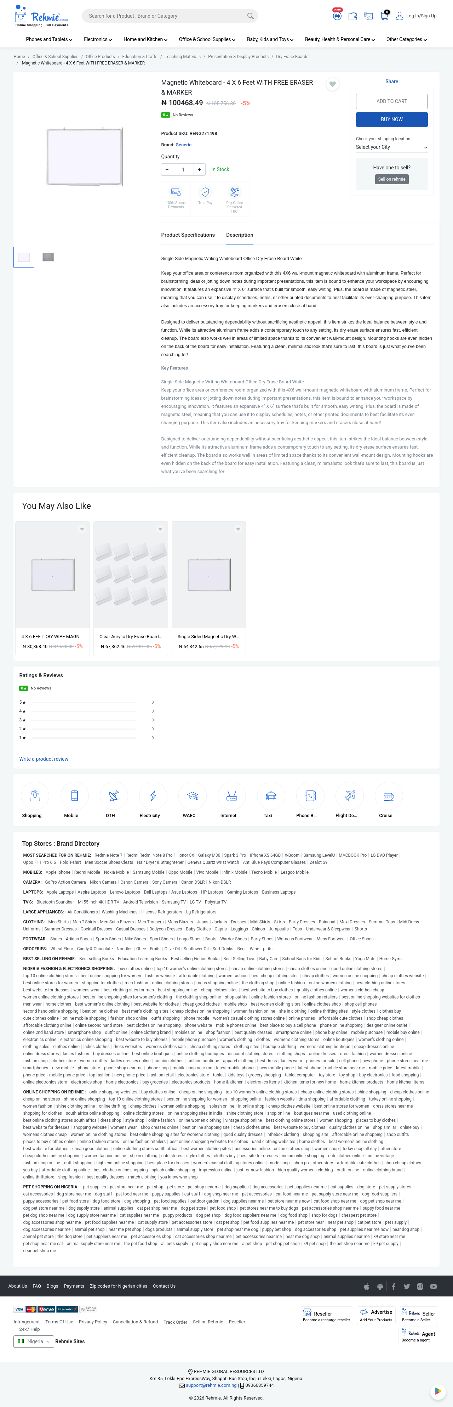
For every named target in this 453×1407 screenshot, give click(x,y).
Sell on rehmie (392, 179)
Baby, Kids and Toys (270, 39)
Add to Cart (392, 101)
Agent (418, 1335)
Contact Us (164, 1286)
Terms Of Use (59, 1321)
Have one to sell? (392, 167)
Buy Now (392, 119)
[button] (392, 147)
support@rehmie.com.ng (211, 1385)
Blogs (52, 1286)
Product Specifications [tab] (188, 235)
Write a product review (43, 759)
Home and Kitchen (146, 39)
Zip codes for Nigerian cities (118, 1286)
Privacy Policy (93, 1321)
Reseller (237, 1321)
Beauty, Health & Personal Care (340, 39)
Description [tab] (239, 235)
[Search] (169, 16)
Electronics (98, 39)
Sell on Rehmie (208, 1321)
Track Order (175, 1322)
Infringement (26, 1321)
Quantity (170, 156)
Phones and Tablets (49, 39)
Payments (74, 1286)
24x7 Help (29, 1329)
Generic (183, 144)
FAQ (37, 1286)
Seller (418, 1315)
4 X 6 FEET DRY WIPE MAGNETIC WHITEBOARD (52, 636)
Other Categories (406, 39)
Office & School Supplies (207, 39)
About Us (17, 1286)
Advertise (376, 1315)
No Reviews (183, 115)
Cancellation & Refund (135, 1321)
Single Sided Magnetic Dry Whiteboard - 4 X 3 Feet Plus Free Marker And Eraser (209, 636)
